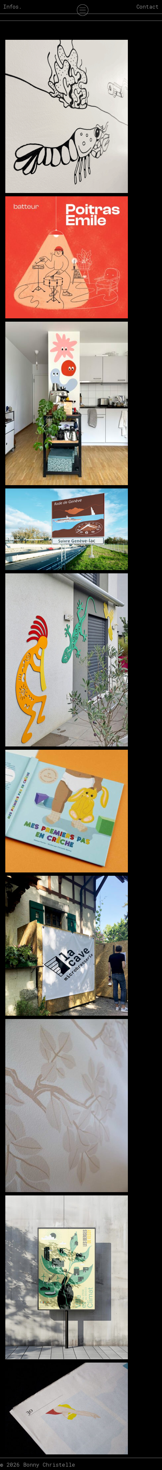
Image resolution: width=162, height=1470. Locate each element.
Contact (147, 6)
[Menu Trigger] (83, 11)
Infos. (12, 6)
